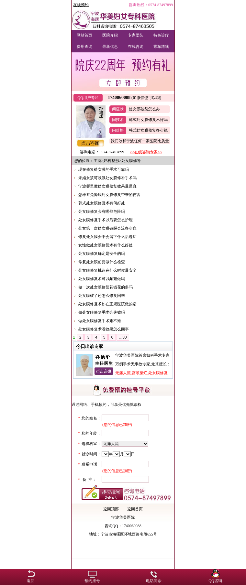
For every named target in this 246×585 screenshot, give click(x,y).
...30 (123, 337)
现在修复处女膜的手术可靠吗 (103, 169)
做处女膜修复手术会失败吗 (101, 312)
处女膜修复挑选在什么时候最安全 (107, 270)
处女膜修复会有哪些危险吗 (101, 211)
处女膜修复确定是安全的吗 (101, 253)
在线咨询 (135, 46)
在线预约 (81, 5)
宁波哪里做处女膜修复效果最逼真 (107, 186)
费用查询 (84, 46)
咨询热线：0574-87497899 (151, 5)
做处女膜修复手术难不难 (99, 321)
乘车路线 (161, 46)
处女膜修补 (131, 160)
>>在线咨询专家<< (146, 152)
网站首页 (84, 35)
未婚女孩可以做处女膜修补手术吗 (107, 178)
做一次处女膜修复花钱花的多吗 (105, 287)
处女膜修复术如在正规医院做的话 (107, 304)
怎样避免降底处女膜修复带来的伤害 (109, 194)
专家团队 (135, 35)
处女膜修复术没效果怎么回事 (103, 329)
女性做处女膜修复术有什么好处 (105, 245)
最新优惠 (110, 46)
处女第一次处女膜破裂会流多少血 (107, 228)
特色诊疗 (161, 35)
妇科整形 (111, 160)
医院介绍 (110, 35)
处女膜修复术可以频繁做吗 (101, 278)
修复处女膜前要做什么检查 (101, 262)
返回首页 (135, 509)
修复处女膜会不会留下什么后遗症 (107, 236)
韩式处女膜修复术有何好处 (101, 203)
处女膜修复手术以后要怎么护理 (105, 220)
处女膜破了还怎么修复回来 (101, 295)
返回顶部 (111, 509)
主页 (97, 160)
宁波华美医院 (123, 517)
